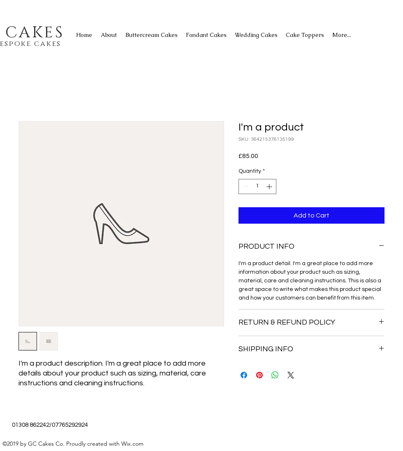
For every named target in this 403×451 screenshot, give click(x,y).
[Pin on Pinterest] (259, 375)
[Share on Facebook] (244, 375)
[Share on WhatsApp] (275, 375)
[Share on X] (291, 375)
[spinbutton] (257, 186)
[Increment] (270, 186)
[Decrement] (245, 186)
